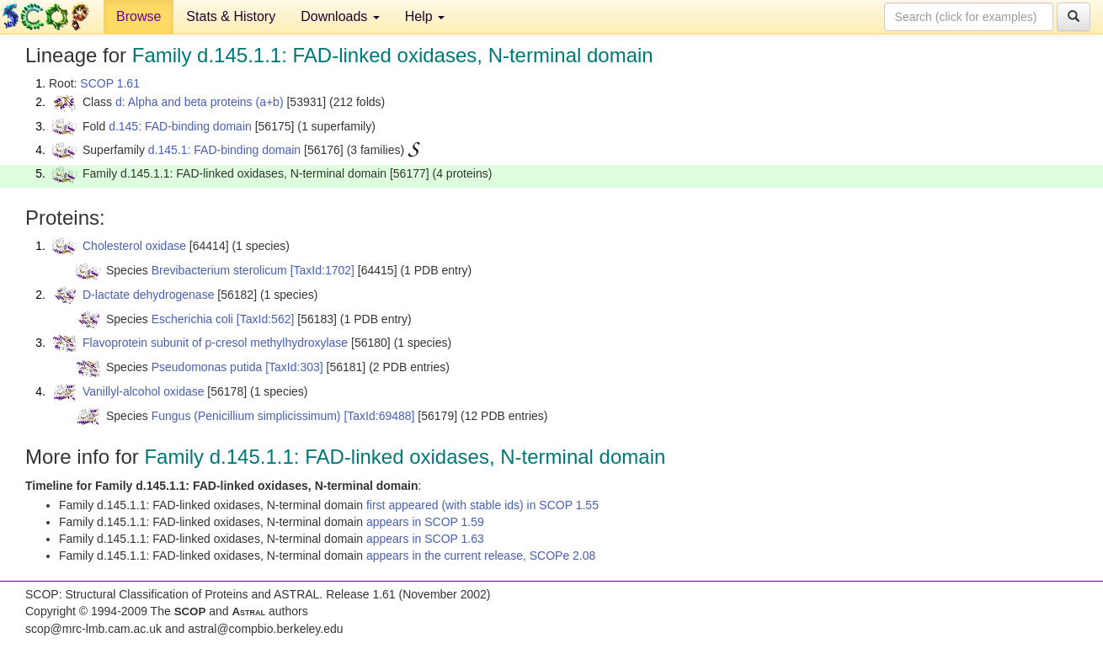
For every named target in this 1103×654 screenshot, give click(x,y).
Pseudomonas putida (207, 367)
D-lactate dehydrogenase (148, 294)
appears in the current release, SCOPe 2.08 (480, 555)
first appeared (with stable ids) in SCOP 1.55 (482, 505)
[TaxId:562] (266, 319)
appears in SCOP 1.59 (425, 522)
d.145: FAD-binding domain (180, 126)
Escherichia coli (192, 319)
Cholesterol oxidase (134, 246)
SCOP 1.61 (110, 83)
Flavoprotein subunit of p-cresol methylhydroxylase (215, 342)
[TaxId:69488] (379, 416)
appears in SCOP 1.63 (425, 538)
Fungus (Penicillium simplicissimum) (246, 416)
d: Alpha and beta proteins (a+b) (199, 102)
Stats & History (230, 16)
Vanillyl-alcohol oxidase (143, 391)
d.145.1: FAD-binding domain (224, 150)
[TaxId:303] (294, 367)
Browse (138, 16)
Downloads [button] (340, 16)
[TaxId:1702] (322, 270)
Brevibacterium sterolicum (219, 270)
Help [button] (425, 16)
